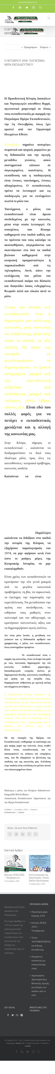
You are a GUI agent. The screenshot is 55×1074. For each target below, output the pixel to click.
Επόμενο (44, 47)
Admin (8, 809)
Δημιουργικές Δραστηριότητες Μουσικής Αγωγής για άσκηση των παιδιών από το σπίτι (40, 985)
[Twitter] (12, 1015)
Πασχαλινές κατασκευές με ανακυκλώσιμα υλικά (39, 962)
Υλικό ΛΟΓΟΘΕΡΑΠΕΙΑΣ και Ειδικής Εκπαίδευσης (40, 943)
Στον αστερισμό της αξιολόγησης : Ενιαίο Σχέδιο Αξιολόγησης (39, 877)
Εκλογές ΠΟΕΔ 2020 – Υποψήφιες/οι (14, 876)
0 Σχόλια (21, 812)
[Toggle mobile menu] (49, 18)
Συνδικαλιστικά (9, 812)
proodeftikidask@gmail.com (27, 2)
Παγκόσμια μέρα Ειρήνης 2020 (39, 913)
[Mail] (17, 1015)
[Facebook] (8, 1015)
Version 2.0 (20, 1043)
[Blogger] (22, 1015)
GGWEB (27, 1046)
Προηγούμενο (30, 47)
